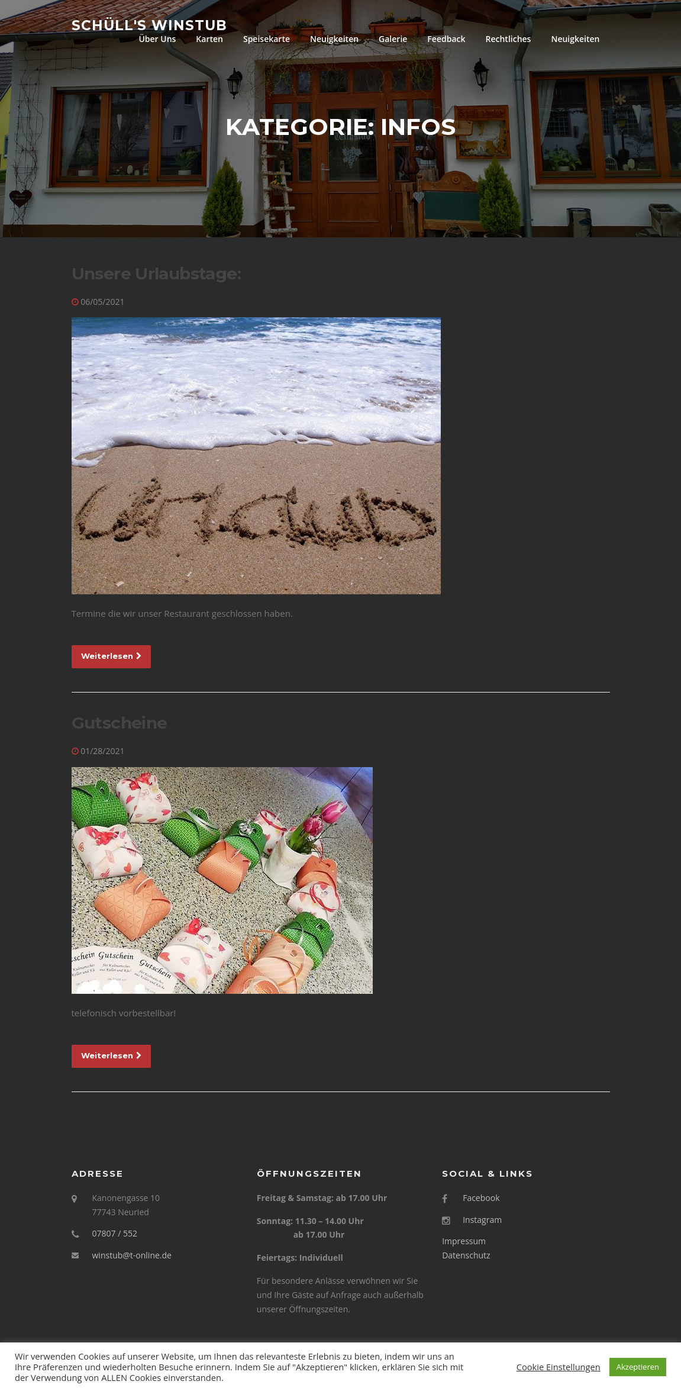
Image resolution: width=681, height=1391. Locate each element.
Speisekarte (266, 38)
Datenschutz (466, 1255)
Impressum (464, 1242)
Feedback (446, 38)
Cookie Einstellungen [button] (559, 1366)
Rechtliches (508, 38)
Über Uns (157, 38)
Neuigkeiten (334, 38)
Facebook (481, 1198)
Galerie (393, 38)
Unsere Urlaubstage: (156, 274)
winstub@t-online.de (132, 1255)
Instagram (482, 1220)
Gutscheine (119, 724)
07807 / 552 (114, 1234)
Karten (209, 38)
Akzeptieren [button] (638, 1366)
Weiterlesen (111, 656)
